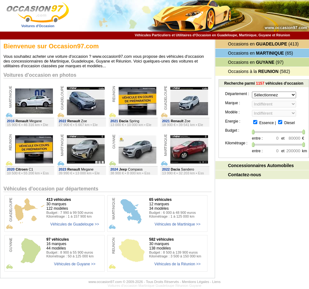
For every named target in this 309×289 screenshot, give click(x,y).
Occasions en (257, 43)
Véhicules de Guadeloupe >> (74, 224)
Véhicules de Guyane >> (74, 264)
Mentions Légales (195, 282)
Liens (216, 282)
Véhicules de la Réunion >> (177, 264)
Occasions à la (253, 71)
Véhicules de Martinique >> (177, 224)
